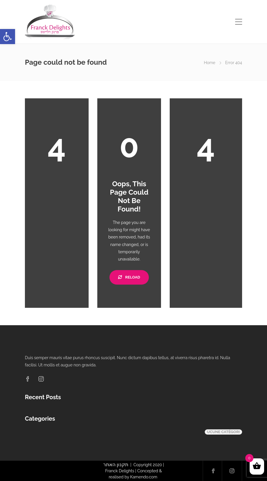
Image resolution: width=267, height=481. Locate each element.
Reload (129, 277)
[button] (7, 36)
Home (209, 62)
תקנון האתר (115, 464)
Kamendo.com (144, 477)
